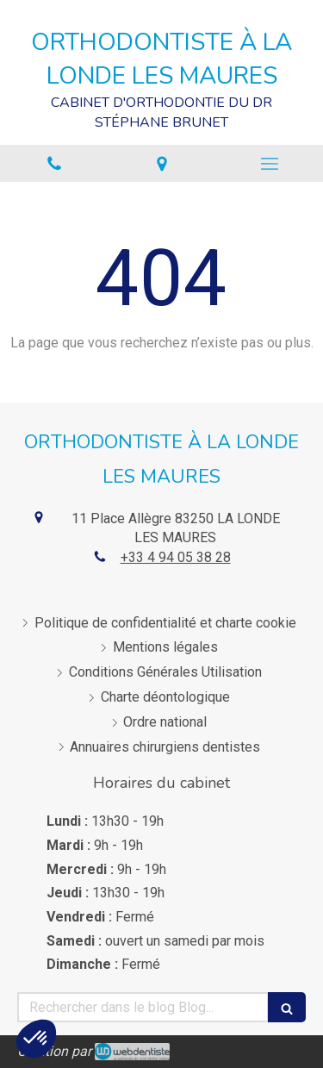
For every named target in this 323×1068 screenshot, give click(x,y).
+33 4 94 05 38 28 (176, 557)
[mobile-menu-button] (269, 164)
